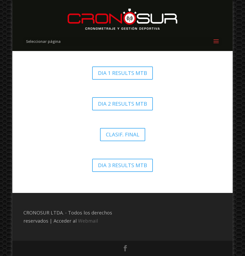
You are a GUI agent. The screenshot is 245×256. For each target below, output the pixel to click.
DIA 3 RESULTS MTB (122, 165)
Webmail (88, 221)
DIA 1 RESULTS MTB (122, 72)
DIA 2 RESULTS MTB (122, 103)
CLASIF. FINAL (122, 134)
